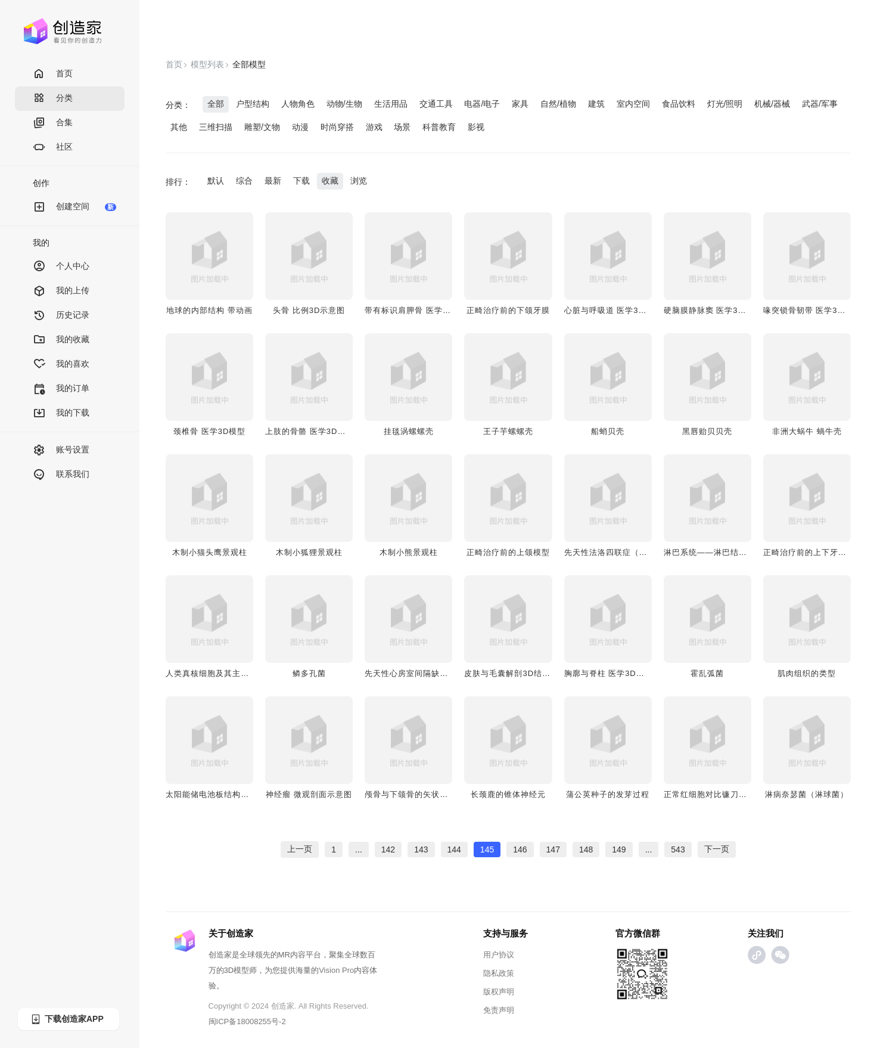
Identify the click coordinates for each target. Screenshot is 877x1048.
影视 (476, 127)
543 (678, 849)
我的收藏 (61, 340)
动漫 (300, 127)
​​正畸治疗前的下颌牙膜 (508, 310)
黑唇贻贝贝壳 (707, 431)
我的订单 (61, 389)
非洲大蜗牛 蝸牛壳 (807, 431)
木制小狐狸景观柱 (309, 552)
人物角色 (298, 103)
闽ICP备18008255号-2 (247, 1021)
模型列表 (207, 64)
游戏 (374, 127)
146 (520, 849)
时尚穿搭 (337, 127)
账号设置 (61, 450)
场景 (402, 127)
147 (553, 849)
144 (454, 849)
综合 (244, 180)
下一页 (716, 849)
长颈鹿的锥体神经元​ (508, 794)
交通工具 (436, 103)
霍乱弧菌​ (707, 673)
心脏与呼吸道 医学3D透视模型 (621, 310)
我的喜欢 (61, 364)
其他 (178, 127)
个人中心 (61, 267)
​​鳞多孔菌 (309, 673)
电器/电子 (482, 103)
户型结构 (252, 103)
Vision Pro (336, 970)
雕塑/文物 (262, 127)
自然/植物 (558, 103)
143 (421, 849)
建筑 (596, 103)
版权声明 (498, 991)
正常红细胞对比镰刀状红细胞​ (718, 794)
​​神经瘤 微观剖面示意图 (309, 794)
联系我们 (61, 475)
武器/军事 (820, 103)
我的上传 (61, 291)
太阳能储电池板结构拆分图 (216, 794)
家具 (520, 103)
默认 (215, 180)
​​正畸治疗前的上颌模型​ (508, 552)
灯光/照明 (725, 103)
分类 (53, 98)
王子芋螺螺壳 (508, 431)
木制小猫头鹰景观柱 (209, 552)
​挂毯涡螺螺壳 (409, 431)
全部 (215, 103)
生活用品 (391, 103)
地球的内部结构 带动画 (209, 310)
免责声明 (498, 1010)
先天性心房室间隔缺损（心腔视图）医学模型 (448, 673)
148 (586, 849)
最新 (273, 180)
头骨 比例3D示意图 (309, 310)
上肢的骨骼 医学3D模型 (309, 431)
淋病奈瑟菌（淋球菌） (806, 794)
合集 (53, 123)
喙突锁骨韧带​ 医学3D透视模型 (820, 310)
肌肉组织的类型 (807, 673)
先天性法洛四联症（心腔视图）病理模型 (639, 552)
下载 (301, 180)
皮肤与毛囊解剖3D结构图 (511, 673)
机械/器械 (772, 103)
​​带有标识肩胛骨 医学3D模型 (417, 310)
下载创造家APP (67, 1019)
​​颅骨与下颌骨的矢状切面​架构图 (423, 794)
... (358, 849)
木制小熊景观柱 (409, 552)
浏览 (358, 180)
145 (487, 849)
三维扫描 (215, 127)
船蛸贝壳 (607, 431)
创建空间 (74, 207)
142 (388, 849)
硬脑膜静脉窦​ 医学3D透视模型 (721, 310)
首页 (53, 74)
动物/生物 (344, 103)
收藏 (330, 180)
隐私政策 (498, 973)
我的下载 (61, 413)
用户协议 (498, 954)
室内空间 (633, 103)
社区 (53, 147)
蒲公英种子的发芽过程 (607, 794)
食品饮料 (678, 103)
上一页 (299, 849)
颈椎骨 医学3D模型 (209, 431)
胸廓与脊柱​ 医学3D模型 (608, 673)
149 (619, 849)
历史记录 (61, 315)
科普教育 (439, 127)
